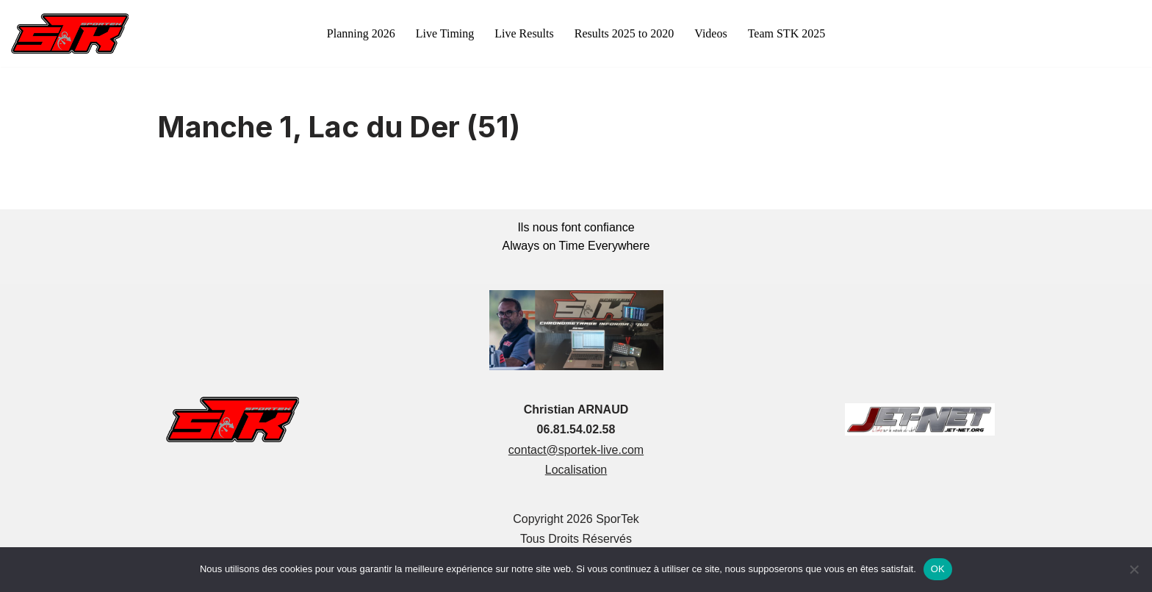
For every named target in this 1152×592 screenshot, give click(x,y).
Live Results (523, 33)
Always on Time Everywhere (576, 245)
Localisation (576, 469)
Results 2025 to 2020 (624, 33)
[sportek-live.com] (70, 33)
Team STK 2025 (787, 33)
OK (938, 568)
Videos (710, 33)
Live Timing (445, 33)
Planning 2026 (361, 33)
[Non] (1133, 569)
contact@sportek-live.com (576, 450)
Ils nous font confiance (575, 227)
